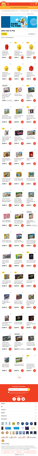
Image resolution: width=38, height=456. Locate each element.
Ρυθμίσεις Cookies (6, 451)
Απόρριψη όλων (18, 451)
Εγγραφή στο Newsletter (19, 386)
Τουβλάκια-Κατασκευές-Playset (14, 13)
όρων (16, 393)
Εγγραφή (28, 389)
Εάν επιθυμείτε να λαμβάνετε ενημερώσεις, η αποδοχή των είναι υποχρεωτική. (18, 393)
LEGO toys (24, 13)
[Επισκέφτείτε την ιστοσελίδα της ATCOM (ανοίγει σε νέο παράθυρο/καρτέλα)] (19, 454)
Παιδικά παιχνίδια (4, 13)
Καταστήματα (34, 1)
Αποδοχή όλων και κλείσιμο (30, 451)
